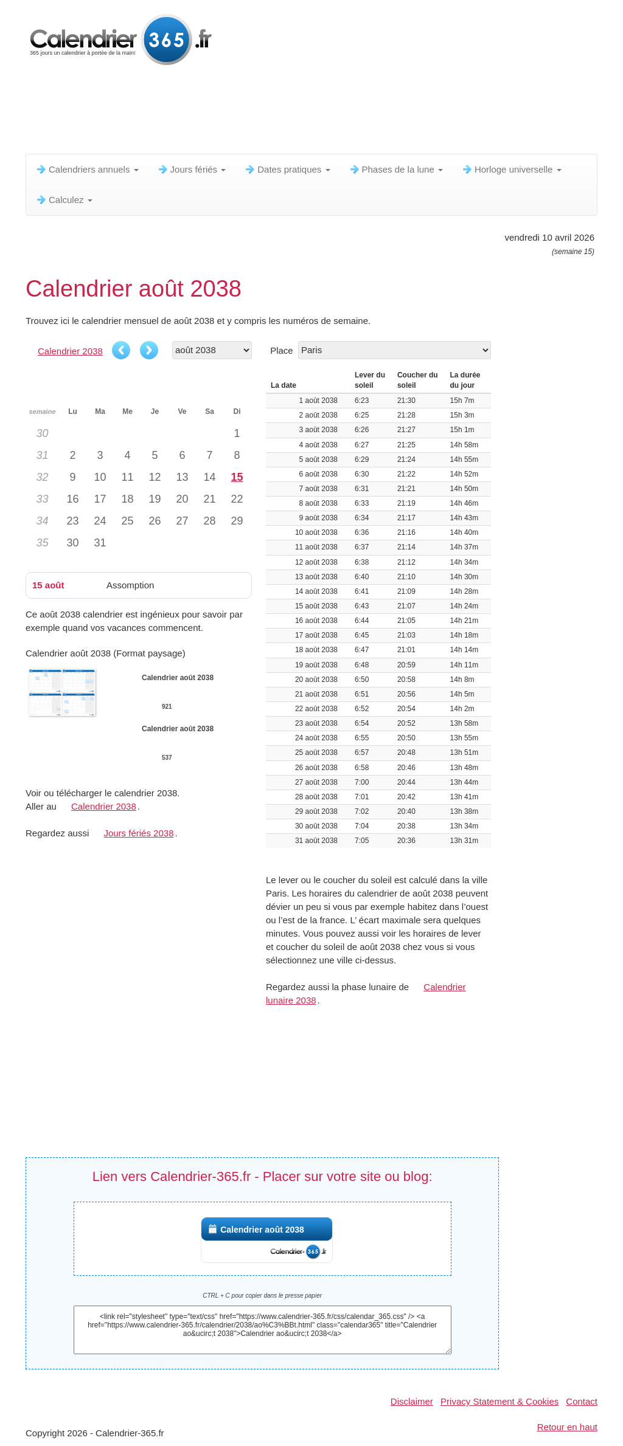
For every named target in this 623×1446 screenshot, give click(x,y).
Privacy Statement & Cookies (499, 1401)
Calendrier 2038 (70, 351)
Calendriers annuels (87, 169)
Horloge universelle (511, 169)
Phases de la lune (396, 169)
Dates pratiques (287, 169)
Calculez (63, 200)
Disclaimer (412, 1401)
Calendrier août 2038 (262, 1229)
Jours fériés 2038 (138, 833)
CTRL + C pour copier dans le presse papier (262, 1295)
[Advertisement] (321, 112)
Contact (581, 1401)
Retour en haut (567, 1427)
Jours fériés (191, 169)
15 (237, 477)
